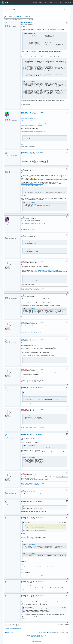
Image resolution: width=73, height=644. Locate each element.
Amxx (6, 152)
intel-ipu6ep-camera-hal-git (40, 271)
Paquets (56, 2)
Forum (40, 2)
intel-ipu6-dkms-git (50, 270)
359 (9, 119)
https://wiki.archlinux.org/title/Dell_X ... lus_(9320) (32, 183)
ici (49, 305)
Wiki (46, 2)
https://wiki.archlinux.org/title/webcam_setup (30, 118)
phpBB (33, 635)
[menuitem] (12, 10)
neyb (6, 581)
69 (9, 25)
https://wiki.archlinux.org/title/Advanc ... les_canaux (32, 125)
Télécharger (68, 2)
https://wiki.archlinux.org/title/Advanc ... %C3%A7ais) (32, 120)
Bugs (50, 2)
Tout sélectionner (30, 33)
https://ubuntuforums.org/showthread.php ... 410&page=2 (37, 575)
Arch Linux (8, 2)
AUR (61, 2)
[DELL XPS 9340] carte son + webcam (17, 17)
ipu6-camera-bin (58, 270)
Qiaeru (42, 636)
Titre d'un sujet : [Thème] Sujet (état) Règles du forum (31, 289)
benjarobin (7, 267)
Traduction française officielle (35, 636)
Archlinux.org (39, 637)
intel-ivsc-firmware (42, 270)
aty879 (6, 22)
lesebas (6, 116)
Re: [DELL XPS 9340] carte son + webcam (32, 112)
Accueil (35, 2)
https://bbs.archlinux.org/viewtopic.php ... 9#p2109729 (33, 131)
